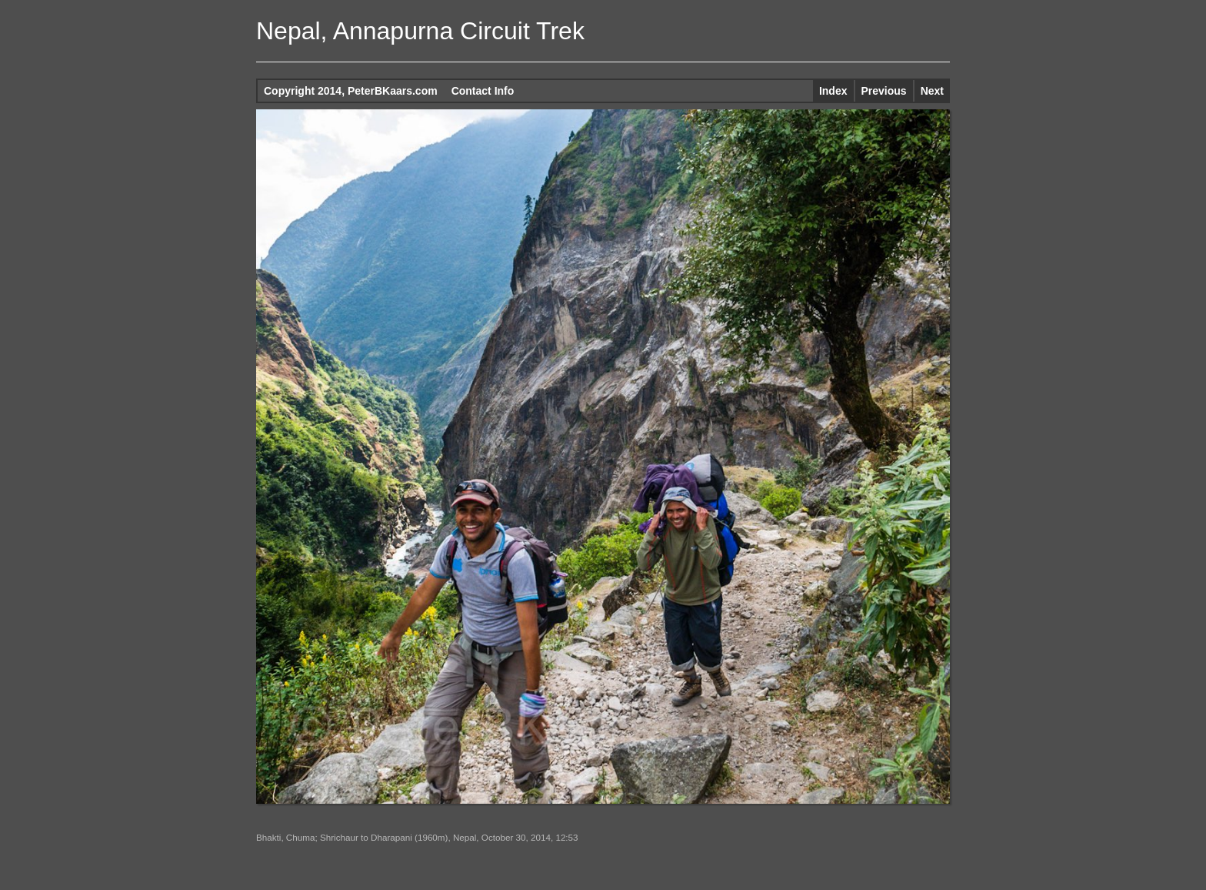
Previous (884, 91)
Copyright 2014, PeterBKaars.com (351, 91)
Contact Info (483, 91)
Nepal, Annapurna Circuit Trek (420, 31)
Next (932, 91)
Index (833, 91)
